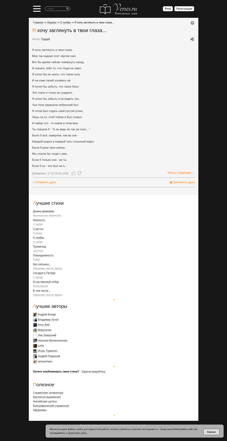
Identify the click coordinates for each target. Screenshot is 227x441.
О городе (38, 277)
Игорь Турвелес (47, 350)
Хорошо (211, 432)
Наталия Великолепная (52, 340)
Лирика (51, 22)
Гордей (45, 39)
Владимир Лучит (48, 319)
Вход (168, 8)
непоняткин (45, 361)
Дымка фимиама (43, 211)
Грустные (38, 250)
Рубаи (36, 259)
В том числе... (42, 290)
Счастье (38, 228)
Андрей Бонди (47, 314)
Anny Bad (43, 324)
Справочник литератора (48, 392)
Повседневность (43, 255)
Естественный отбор (46, 281)
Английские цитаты (45, 401)
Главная (38, 22)
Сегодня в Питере (44, 273)
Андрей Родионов (49, 356)
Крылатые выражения (47, 397)
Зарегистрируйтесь (94, 371)
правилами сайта (77, 433)
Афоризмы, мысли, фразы (47, 268)
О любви (38, 224)
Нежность (39, 220)
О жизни (37, 233)
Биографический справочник (51, 405)
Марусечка (44, 330)
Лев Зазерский (47, 335)
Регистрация (184, 8)
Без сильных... (42, 264)
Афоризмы (40, 410)
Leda (41, 345)
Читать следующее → (181, 172)
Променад (39, 246)
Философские (40, 286)
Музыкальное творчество (47, 215)
